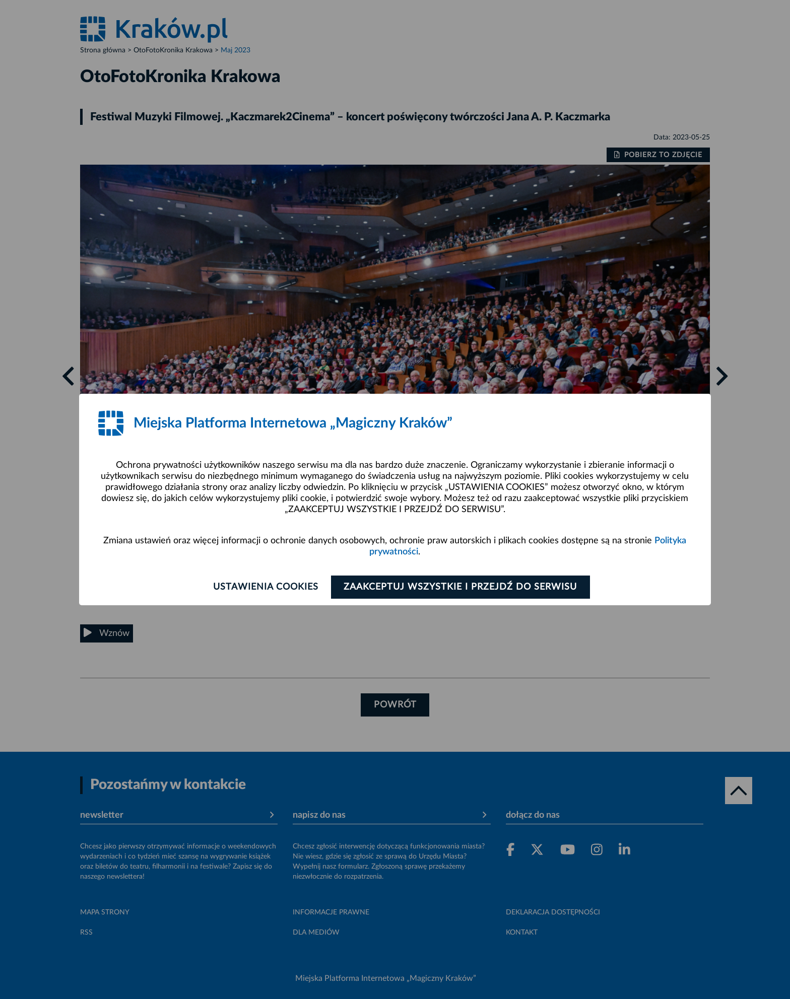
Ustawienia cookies (264, 587)
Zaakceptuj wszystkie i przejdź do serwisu (461, 587)
